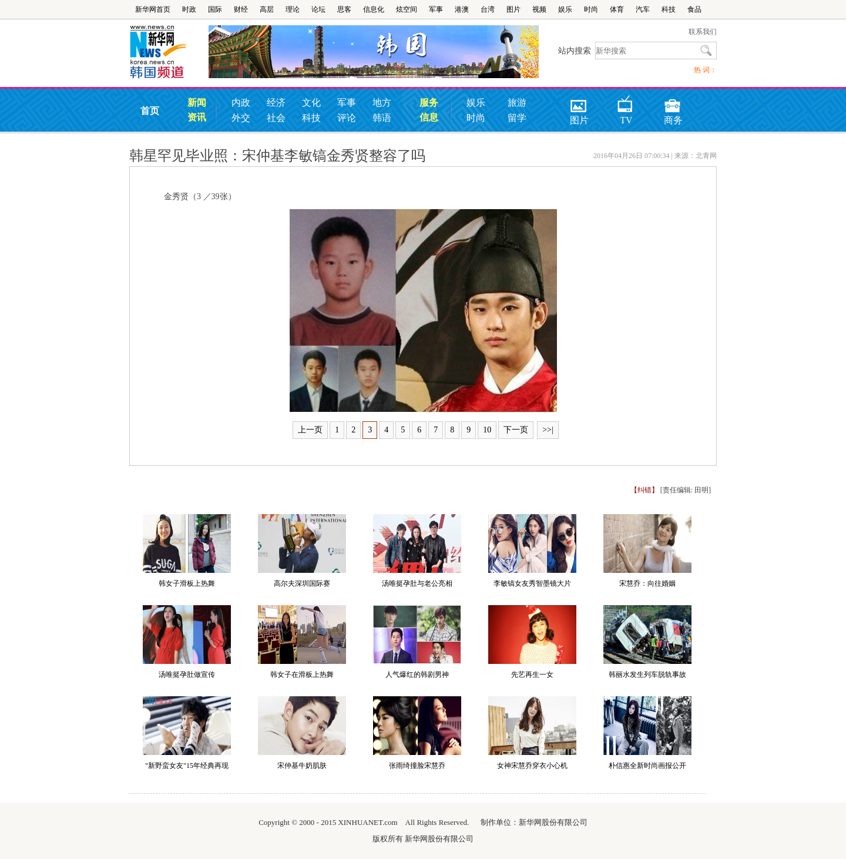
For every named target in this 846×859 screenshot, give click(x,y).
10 (487, 429)
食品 (694, 9)
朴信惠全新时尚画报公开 (647, 765)
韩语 (381, 118)
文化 (311, 103)
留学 (517, 118)
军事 (436, 9)
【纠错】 (644, 490)
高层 (267, 9)
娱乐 (565, 9)
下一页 (515, 429)
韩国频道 (169, 52)
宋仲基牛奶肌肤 (302, 765)
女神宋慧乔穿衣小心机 (532, 765)
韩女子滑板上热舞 (187, 583)
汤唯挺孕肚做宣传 (187, 674)
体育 (617, 9)
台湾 (488, 9)
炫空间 (406, 9)
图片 (513, 9)
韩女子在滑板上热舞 (302, 674)
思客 (344, 9)
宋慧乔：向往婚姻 (647, 583)
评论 (346, 118)
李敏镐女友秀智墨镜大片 (532, 583)
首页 (149, 111)
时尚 (591, 9)
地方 (381, 103)
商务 (673, 102)
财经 (241, 9)
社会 (276, 118)
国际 (215, 9)
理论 (293, 9)
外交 (240, 118)
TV (625, 102)
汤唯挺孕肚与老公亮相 (417, 583)
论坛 (318, 9)
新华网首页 (152, 9)
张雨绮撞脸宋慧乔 (417, 765)
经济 (276, 103)
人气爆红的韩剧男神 (417, 674)
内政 (240, 103)
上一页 (310, 429)
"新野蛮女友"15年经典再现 (187, 765)
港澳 (462, 9)
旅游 (517, 103)
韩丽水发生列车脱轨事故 (647, 674)
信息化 (373, 9)
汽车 (643, 9)
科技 (669, 9)
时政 (189, 9)
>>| (547, 429)
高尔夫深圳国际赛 (302, 583)
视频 (539, 9)
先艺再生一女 (532, 674)
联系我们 (703, 32)
